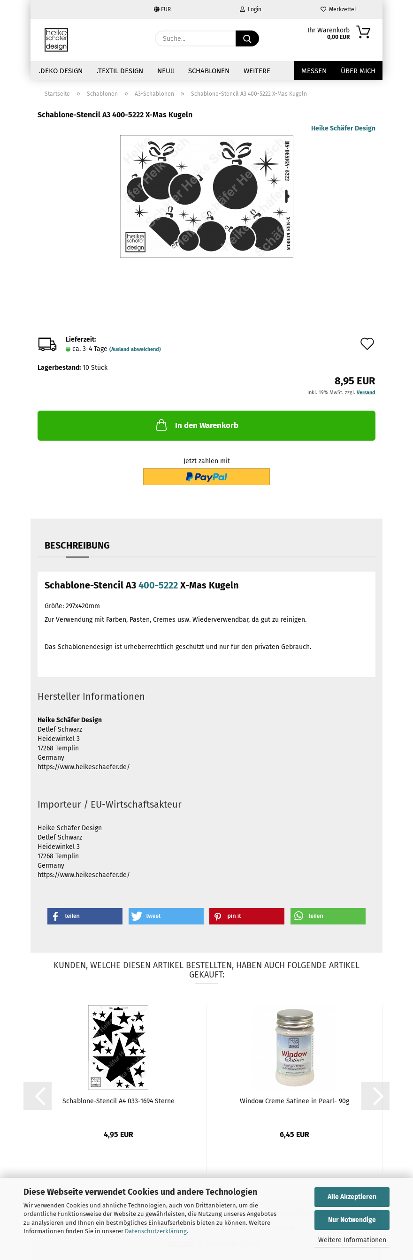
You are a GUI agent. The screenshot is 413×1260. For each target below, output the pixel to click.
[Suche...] (247, 38)
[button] (84, 916)
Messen (314, 71)
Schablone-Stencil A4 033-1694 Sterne (118, 1101)
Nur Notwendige (352, 1220)
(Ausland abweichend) (135, 349)
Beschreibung (77, 545)
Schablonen (208, 71)
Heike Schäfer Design (343, 128)
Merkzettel (338, 9)
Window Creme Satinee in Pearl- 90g (294, 1101)
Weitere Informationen (352, 1240)
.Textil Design (120, 71)
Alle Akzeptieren (352, 1197)
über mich (358, 71)
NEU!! (165, 71)
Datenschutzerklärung (156, 1231)
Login (250, 9)
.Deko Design (60, 71)
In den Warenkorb (196, 424)
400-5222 (158, 585)
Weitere (257, 71)
